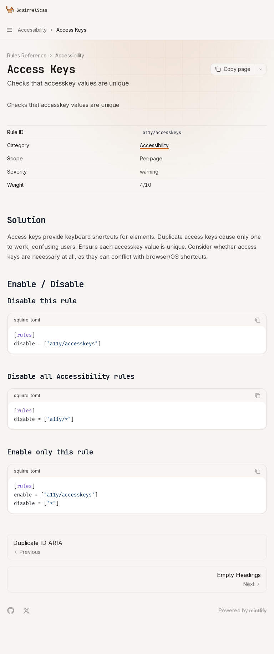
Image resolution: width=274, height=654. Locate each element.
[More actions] (264, 10)
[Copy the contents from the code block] (257, 320)
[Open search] (251, 10)
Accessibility (69, 55)
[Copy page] (232, 69)
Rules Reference (27, 55)
